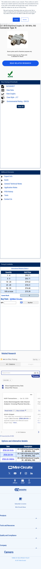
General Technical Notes (13, 184)
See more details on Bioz (35, 436)
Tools (6, 195)
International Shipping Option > (20, 268)
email (22, 482)
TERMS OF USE (16, 558)
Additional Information (7, 172)
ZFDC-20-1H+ (8, 455)
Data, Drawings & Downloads (9, 82)
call (29, 482)
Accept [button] (16, 19)
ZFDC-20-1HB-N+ (8, 459)
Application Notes (10, 187)
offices (15, 482)
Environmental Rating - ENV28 (18, 101)
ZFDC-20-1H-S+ (8, 450)
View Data (10, 90)
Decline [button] (25, 19)
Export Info (8, 176)
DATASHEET (10, 86)
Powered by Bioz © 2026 (7, 436)
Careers (8, 552)
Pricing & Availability (7, 264)
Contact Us (8, 199)
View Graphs (10, 94)
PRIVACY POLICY (24, 558)
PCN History (8, 192)
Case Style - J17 (12, 97)
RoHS (6, 180)
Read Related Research (20, 63)
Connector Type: (7, 28)
